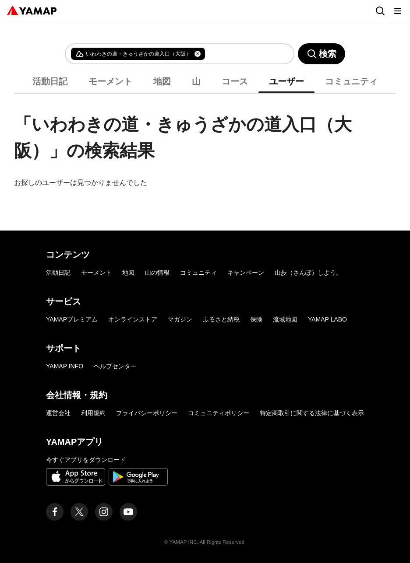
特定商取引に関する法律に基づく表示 (312, 412)
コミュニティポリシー (218, 412)
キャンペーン (245, 272)
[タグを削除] (197, 54)
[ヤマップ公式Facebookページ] (55, 512)
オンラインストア (132, 319)
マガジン (180, 319)
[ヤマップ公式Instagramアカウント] (104, 512)
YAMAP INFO (64, 366)
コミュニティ (351, 81)
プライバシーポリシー (146, 412)
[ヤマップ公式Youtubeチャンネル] (128, 512)
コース (235, 81)
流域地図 (285, 319)
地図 (162, 81)
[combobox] (242, 54)
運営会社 (58, 412)
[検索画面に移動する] (380, 11)
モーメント (110, 81)
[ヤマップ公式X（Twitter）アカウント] (79, 512)
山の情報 (157, 272)
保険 (256, 319)
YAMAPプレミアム (72, 319)
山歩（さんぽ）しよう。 (308, 272)
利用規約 (93, 412)
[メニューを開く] (397, 11)
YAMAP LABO (327, 319)
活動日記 (49, 81)
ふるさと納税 (221, 319)
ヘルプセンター (115, 366)
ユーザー (286, 81)
